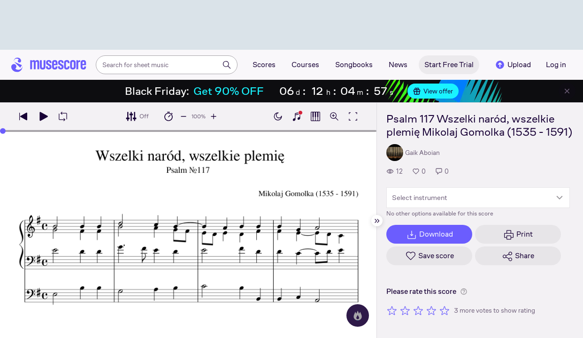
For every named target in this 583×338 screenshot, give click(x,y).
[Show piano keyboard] (296, 116)
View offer (433, 91)
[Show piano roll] (315, 116)
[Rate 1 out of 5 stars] (392, 310)
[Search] (226, 65)
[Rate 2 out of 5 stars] (405, 310)
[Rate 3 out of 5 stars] (418, 310)
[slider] (3, 131)
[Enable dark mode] (277, 116)
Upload (512, 64)
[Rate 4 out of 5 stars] (431, 310)
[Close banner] (567, 91)
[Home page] (48, 64)
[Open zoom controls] (334, 116)
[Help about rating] (463, 291)
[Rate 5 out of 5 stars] (444, 310)
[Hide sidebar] (377, 220)
